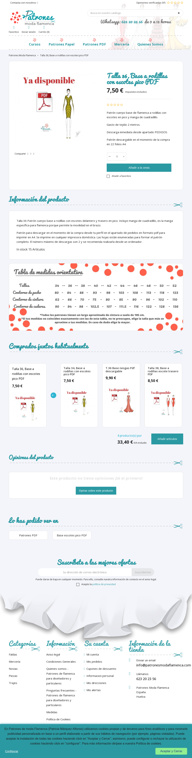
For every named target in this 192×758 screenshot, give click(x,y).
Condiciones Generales (61, 661)
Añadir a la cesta (139, 167)
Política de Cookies (58, 719)
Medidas (51, 712)
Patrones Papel (61, 44)
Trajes (13, 683)
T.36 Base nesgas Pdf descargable (120, 369)
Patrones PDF (94, 44)
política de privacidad (104, 584)
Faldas (13, 654)
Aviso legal (53, 654)
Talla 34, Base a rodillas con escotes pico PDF (77, 371)
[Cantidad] (117, 156)
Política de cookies (148, 743)
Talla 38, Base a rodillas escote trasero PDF (163, 371)
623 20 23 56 (132, 21)
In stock (22, 249)
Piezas (13, 676)
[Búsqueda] (135, 13)
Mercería (121, 44)
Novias (13, 669)
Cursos (34, 44)
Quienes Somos (150, 44)
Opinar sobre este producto (96, 490)
